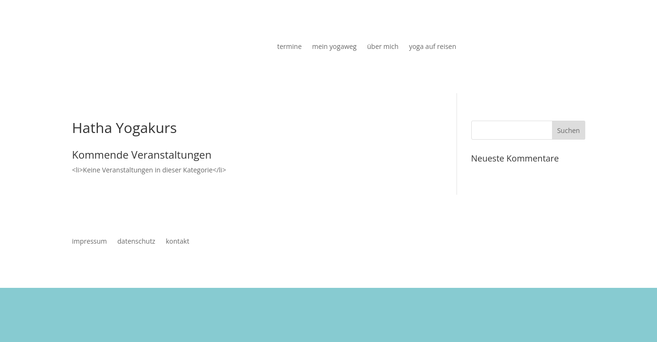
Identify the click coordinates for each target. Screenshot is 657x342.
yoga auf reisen (432, 47)
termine (289, 47)
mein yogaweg (334, 47)
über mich (383, 47)
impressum (89, 242)
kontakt (177, 242)
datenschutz (136, 242)
